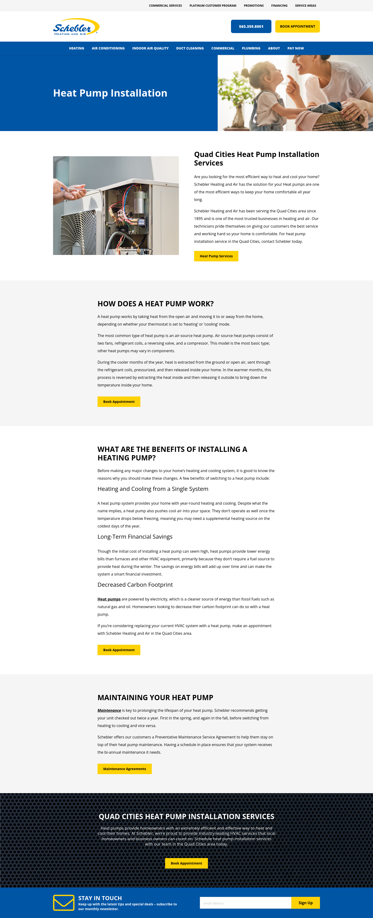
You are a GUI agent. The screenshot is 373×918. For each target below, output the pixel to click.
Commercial (223, 48)
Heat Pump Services (216, 256)
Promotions (254, 6)
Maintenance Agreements (124, 769)
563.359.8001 (251, 26)
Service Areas (305, 6)
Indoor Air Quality (150, 48)
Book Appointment (297, 26)
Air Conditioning (108, 48)
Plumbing (251, 48)
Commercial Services (165, 6)
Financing (279, 6)
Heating (76, 48)
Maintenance (109, 710)
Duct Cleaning (190, 48)
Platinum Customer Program (213, 6)
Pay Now (295, 48)
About (274, 48)
